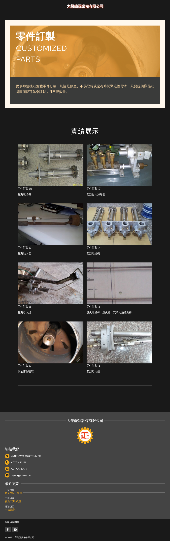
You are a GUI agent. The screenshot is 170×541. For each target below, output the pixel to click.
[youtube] (15, 529)
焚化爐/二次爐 (13, 493)
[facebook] (8, 529)
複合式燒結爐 (13, 501)
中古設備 (10, 509)
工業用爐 (9, 489)
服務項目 (9, 506)
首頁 (7, 522)
